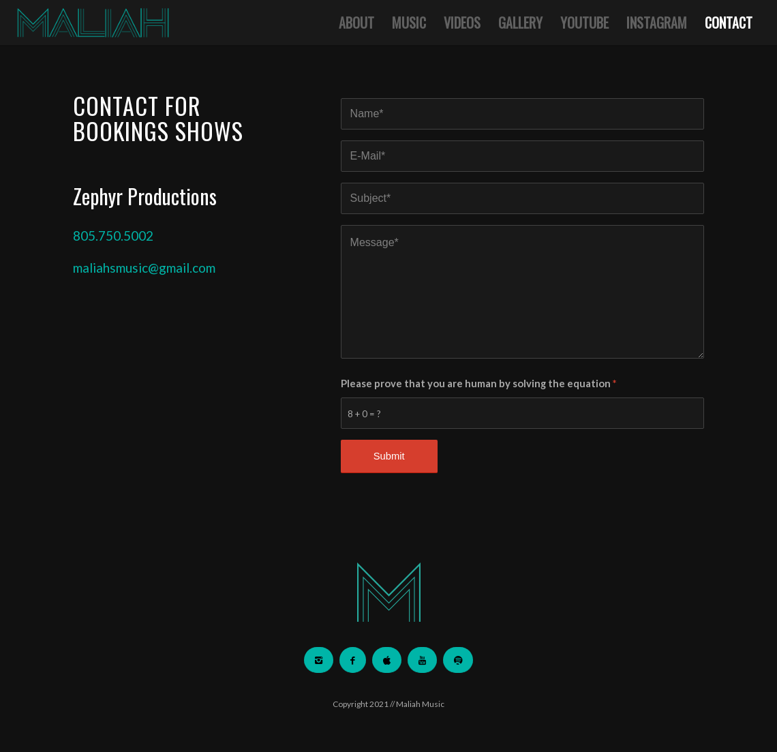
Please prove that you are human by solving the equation (478, 383)
